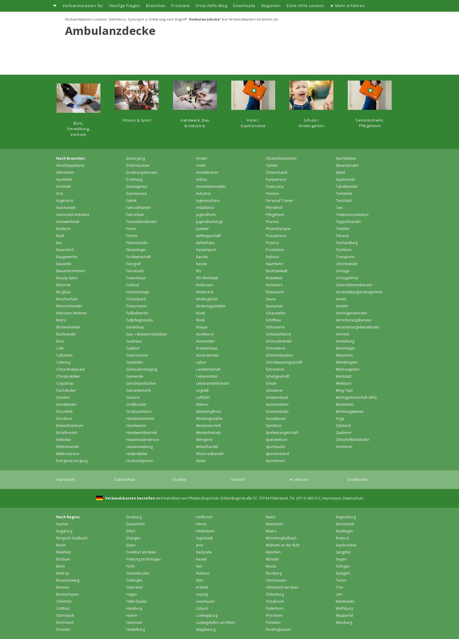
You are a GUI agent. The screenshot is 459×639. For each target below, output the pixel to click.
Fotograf (133, 263)
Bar (59, 242)
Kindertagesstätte (210, 306)
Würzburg (344, 622)
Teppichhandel (348, 221)
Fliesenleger (136, 249)
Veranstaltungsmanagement (359, 291)
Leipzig (202, 594)
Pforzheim (274, 615)
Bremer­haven (67, 594)
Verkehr (342, 306)
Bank (60, 235)
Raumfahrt (274, 263)
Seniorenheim (277, 404)
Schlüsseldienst (278, 334)
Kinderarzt (204, 291)
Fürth (130, 566)
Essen (131, 545)
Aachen (62, 524)
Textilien (343, 228)
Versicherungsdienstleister (358, 327)
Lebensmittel (206, 376)
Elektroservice (67, 453)
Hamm (131, 615)
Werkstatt (344, 376)
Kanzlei (202, 256)
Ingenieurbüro (208, 200)
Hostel (201, 158)
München (273, 552)
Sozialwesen (276, 418)
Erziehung (134, 179)
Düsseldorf (135, 524)
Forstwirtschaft (138, 256)
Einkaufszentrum (69, 425)
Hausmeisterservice (142, 439)
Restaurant (275, 291)
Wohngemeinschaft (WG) (356, 397)
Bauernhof (65, 249)
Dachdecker (66, 390)
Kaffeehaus (205, 242)
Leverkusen (205, 601)
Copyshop (64, 383)
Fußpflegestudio (139, 320)
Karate (201, 263)
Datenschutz (124, 479)
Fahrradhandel (138, 207)
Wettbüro (344, 383)
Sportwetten (346, 158)
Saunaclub (274, 306)
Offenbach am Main (282, 587)
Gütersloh (134, 587)
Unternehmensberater (354, 284)
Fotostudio (135, 270)
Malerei (202, 404)
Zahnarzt (343, 425)
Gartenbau (135, 327)
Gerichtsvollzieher (141, 383)
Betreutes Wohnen (71, 313)
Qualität (179, 479)
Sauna (271, 299)
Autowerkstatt (67, 221)
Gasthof (132, 348)
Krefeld (202, 587)
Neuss (271, 566)
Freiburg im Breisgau (143, 559)
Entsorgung (135, 158)
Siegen (341, 559)
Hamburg (134, 608)
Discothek (64, 411)
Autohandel (66, 207)
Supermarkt (345, 179)
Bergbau (63, 291)
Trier (340, 587)
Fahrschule (135, 214)
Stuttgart (343, 573)
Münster (272, 559)
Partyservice (276, 179)
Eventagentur (137, 186)
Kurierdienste (207, 355)
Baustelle (63, 263)
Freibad (132, 284)
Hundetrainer (207, 172)
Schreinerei (275, 369)
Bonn (60, 566)
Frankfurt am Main (141, 552)
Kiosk (200, 313)
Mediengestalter (209, 418)
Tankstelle (344, 193)
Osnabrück (275, 601)
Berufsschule (67, 299)
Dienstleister (66, 404)
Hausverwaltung (139, 446)
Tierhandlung (347, 242)
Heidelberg (135, 629)
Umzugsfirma (347, 277)
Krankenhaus (206, 348)
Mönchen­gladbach (281, 538)
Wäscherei (344, 355)
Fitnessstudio (137, 242)
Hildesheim (205, 531)
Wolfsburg (344, 608)
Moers (271, 531)
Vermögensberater (351, 313)
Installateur (205, 207)
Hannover (134, 622)
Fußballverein (137, 313)
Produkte (180, 5)
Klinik (200, 320)
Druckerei (64, 418)
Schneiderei (275, 348)
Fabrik (131, 200)
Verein (341, 299)
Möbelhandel (207, 446)
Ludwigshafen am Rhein (215, 622)
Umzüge (343, 270)
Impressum (65, 479)
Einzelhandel (66, 432)
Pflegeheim (275, 214)
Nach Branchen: (71, 158)
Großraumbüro (139, 411)
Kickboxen (204, 284)
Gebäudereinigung (141, 369)
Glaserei (133, 397)
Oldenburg (275, 594)
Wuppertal (344, 615)
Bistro (61, 320)
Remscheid (345, 524)
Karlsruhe (204, 552)
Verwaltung (345, 341)
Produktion (275, 249)
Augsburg (64, 531)
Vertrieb (342, 334)
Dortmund (64, 622)
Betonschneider (69, 306)
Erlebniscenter (138, 165)
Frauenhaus (135, 277)
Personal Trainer (279, 200)
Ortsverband (276, 172)
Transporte (345, 256)
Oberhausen (276, 580)
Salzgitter (343, 552)
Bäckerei (63, 228)
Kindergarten (207, 299)
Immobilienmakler (211, 186)
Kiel (199, 566)
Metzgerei (204, 439)
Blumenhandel (68, 327)
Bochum (63, 559)
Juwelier (202, 228)
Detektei (63, 397)
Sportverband (277, 453)
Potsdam (273, 622)
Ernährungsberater (141, 172)
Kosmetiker (205, 341)
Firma (131, 228)
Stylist (340, 172)
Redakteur (274, 277)
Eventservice (136, 193)
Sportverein (275, 460)
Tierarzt (342, 235)
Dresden (63, 629)
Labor (201, 362)
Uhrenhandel (346, 263)
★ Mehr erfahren (347, 5)
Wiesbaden (345, 601)
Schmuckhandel (279, 341)
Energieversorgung (72, 460)
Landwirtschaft (208, 369)
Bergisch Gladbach (72, 538)
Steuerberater (347, 165)
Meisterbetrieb (208, 432)
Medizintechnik (208, 425)
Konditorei (205, 334)
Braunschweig (67, 580)
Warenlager (345, 348)
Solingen (343, 566)
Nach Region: (68, 516)
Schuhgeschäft (278, 376)
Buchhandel (66, 334)
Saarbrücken (346, 545)
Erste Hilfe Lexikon (305, 5)
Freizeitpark (136, 299)
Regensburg (346, 516)
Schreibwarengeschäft (284, 362)
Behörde (63, 284)
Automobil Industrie (72, 214)
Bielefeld (63, 552)
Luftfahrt (203, 397)
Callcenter (64, 355)
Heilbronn (204, 516)
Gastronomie (137, 355)
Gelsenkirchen (138, 573)
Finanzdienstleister (141, 221)
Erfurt (130, 531)
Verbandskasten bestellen (129, 498)
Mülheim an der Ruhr (283, 545)
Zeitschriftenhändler (352, 439)
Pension (272, 193)
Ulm (339, 594)
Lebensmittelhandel (212, 383)
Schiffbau (273, 320)
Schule (271, 383)
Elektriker (63, 439)
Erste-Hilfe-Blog (211, 5)
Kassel (201, 559)
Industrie (203, 193)
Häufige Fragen (124, 5)
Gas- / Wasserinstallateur (146, 334)
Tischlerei (344, 249)
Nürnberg (274, 573)
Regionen (270, 5)
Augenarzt (64, 200)
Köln (199, 580)
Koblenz (203, 573)
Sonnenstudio (277, 411)
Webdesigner (347, 362)
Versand (238, 479)
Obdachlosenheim (281, 158)
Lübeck (202, 608)
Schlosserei (275, 327)
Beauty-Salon (67, 277)
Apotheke (64, 179)
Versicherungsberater (354, 320)
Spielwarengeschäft (282, 432)
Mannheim (274, 524)
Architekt (63, 186)
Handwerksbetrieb (141, 432)
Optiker (272, 165)
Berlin (61, 545)
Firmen (132, 235)
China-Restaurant (70, 369)
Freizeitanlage (137, 291)
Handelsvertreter (140, 418)
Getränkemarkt (138, 390)
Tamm (341, 580)
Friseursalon (136, 306)
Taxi (339, 207)
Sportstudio (275, 446)
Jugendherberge (209, 221)
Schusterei (274, 390)
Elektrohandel (67, 446)
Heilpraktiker (137, 453)
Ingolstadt (204, 538)
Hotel (200, 165)
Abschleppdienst (70, 165)
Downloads (244, 5)
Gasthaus (134, 341)
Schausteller (276, 313)
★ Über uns (299, 479)
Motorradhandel (210, 453)
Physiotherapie (278, 228)
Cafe (60, 348)
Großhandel (136, 404)
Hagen (131, 594)
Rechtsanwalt (276, 270)
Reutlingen (344, 531)
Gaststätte (134, 362)
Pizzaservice (276, 235)
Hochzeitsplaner (139, 460)
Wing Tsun (344, 390)
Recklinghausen (278, 629)
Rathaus (272, 256)
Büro (60, 341)
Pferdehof (274, 207)
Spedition (274, 425)
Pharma (272, 221)
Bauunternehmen (70, 270)
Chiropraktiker (68, 376)
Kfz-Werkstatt (207, 277)
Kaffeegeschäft (208, 235)
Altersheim (65, 172)
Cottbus (62, 608)
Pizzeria (272, 242)
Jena (199, 545)
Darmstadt (65, 615)
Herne (201, 524)
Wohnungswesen (350, 411)
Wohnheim (345, 404)
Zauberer (344, 432)
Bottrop (62, 573)
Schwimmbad (277, 397)
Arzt (59, 193)
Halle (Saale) (136, 601)
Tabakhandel (346, 186)
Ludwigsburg (206, 615)
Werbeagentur (348, 369)
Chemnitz (64, 601)
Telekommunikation (352, 214)
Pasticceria (275, 186)
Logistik (202, 390)
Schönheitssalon (279, 355)
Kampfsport (206, 249)
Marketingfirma (208, 411)
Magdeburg (205, 629)
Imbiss (201, 179)
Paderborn (275, 608)
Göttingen (134, 580)
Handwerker (136, 425)
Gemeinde (134, 376)
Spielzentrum (276, 439)
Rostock (342, 538)
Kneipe (202, 327)
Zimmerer (344, 446)
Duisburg (133, 516)
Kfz (198, 270)
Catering (63, 362)
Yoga (340, 418)
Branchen (155, 5)
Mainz (270, 516)
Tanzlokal (344, 200)
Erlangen (133, 538)
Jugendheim (206, 214)
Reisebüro (274, 284)
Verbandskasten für (83, 5)
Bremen (62, 587)
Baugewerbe (66, 256)
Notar (201, 460)
